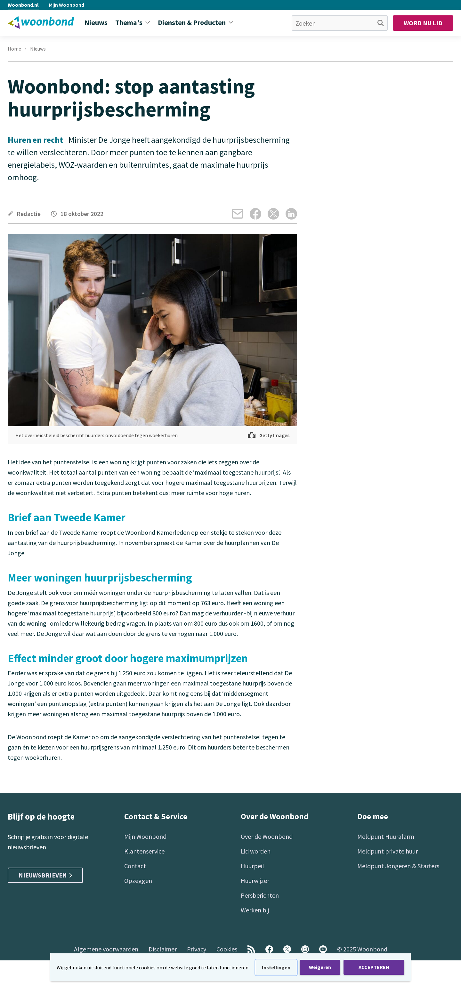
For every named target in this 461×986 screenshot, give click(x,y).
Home (14, 48)
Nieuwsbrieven (45, 875)
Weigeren (320, 967)
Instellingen (276, 967)
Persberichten (260, 895)
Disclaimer (163, 949)
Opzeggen (138, 881)
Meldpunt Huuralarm (385, 836)
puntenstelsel (72, 462)
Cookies (226, 949)
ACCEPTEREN (374, 967)
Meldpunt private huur (387, 851)
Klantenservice (144, 851)
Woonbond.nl (23, 5)
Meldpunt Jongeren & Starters (398, 866)
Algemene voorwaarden (106, 949)
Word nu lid (423, 23)
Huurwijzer (255, 881)
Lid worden (256, 851)
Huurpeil (252, 866)
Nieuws (38, 48)
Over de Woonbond (267, 836)
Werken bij (255, 910)
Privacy (196, 949)
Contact (135, 866)
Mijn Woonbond (66, 5)
